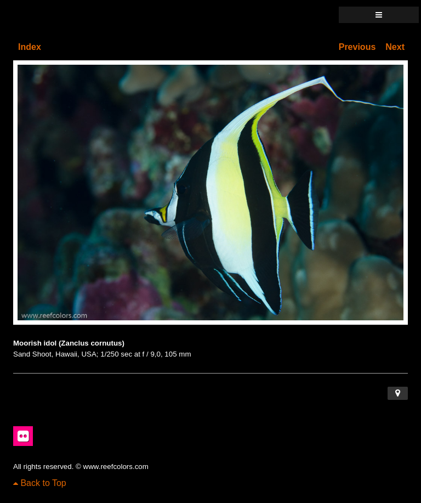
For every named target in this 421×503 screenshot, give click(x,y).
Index (29, 47)
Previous (357, 47)
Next (395, 47)
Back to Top (39, 483)
